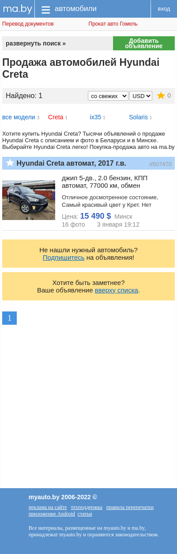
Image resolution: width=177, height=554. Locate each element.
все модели (18, 117)
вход (164, 8)
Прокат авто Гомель (113, 24)
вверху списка (116, 290)
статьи (85, 514)
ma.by (17, 8)
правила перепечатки (130, 507)
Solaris (138, 117)
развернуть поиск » (36, 43)
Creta (55, 117)
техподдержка (86, 507)
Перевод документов (28, 24)
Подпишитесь (64, 257)
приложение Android (52, 514)
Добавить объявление (143, 43)
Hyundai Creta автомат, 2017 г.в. (71, 163)
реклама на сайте (48, 507)
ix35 (96, 117)
